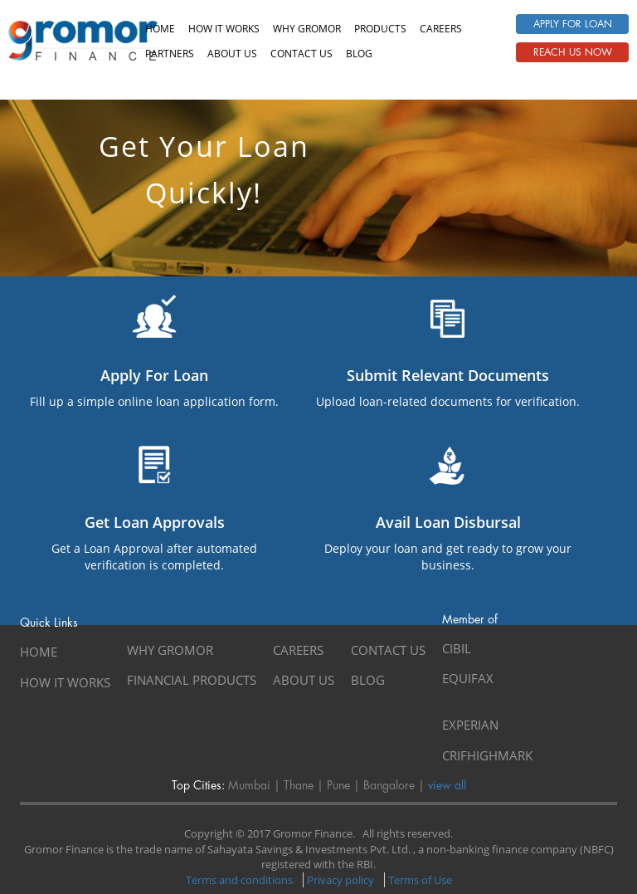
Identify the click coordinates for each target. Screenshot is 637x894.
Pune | (341, 785)
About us (232, 53)
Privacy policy (340, 879)
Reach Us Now (572, 52)
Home (160, 29)
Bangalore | (392, 785)
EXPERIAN (470, 724)
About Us (303, 680)
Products (380, 29)
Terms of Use (420, 879)
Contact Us (388, 650)
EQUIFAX (468, 678)
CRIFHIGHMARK (487, 755)
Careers (441, 29)
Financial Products (191, 680)
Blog (359, 53)
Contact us (301, 53)
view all (445, 785)
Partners (169, 53)
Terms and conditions (239, 879)
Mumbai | (252, 785)
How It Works (224, 29)
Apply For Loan (572, 24)
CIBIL (456, 648)
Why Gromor (307, 29)
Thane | (301, 785)
